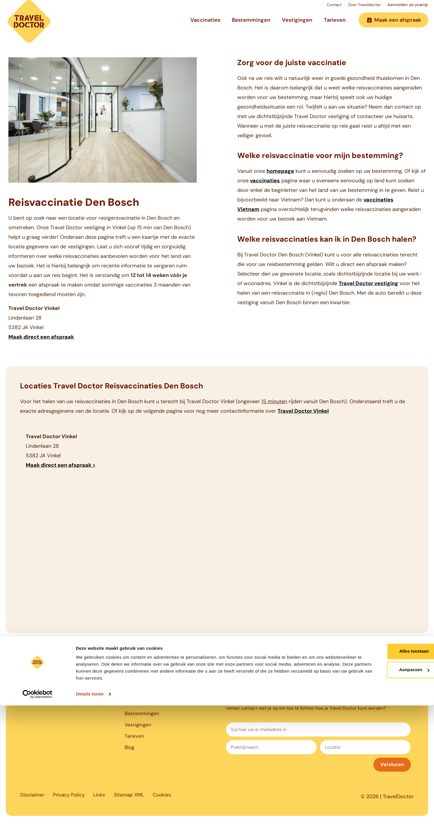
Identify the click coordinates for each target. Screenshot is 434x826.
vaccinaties (265, 180)
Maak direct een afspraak (41, 336)
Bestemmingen (251, 24)
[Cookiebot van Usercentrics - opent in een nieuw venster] (37, 814)
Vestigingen (297, 24)
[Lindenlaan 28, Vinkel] (217, 540)
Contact (312, 7)
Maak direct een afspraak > (60, 465)
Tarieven (335, 24)
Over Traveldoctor (350, 7)
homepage (280, 171)
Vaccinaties (205, 24)
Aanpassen (386, 790)
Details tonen (89, 814)
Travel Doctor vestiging (368, 283)
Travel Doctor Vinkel (303, 411)
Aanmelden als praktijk (404, 7)
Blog (130, 752)
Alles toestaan (385, 771)
